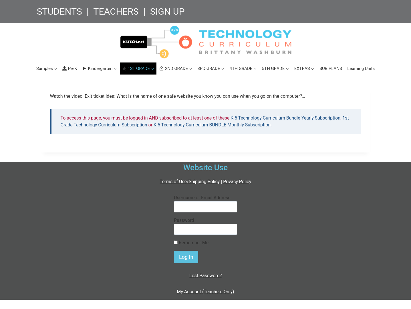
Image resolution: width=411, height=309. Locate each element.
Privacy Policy (237, 181)
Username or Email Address (202, 197)
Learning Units (361, 68)
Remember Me (191, 242)
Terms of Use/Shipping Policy (190, 181)
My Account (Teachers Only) (205, 291)
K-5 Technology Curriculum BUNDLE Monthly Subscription (212, 125)
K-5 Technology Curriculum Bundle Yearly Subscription (285, 118)
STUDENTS (59, 11)
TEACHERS (116, 11)
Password (184, 220)
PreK (69, 68)
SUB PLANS (330, 68)
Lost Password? (205, 275)
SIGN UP (167, 11)
